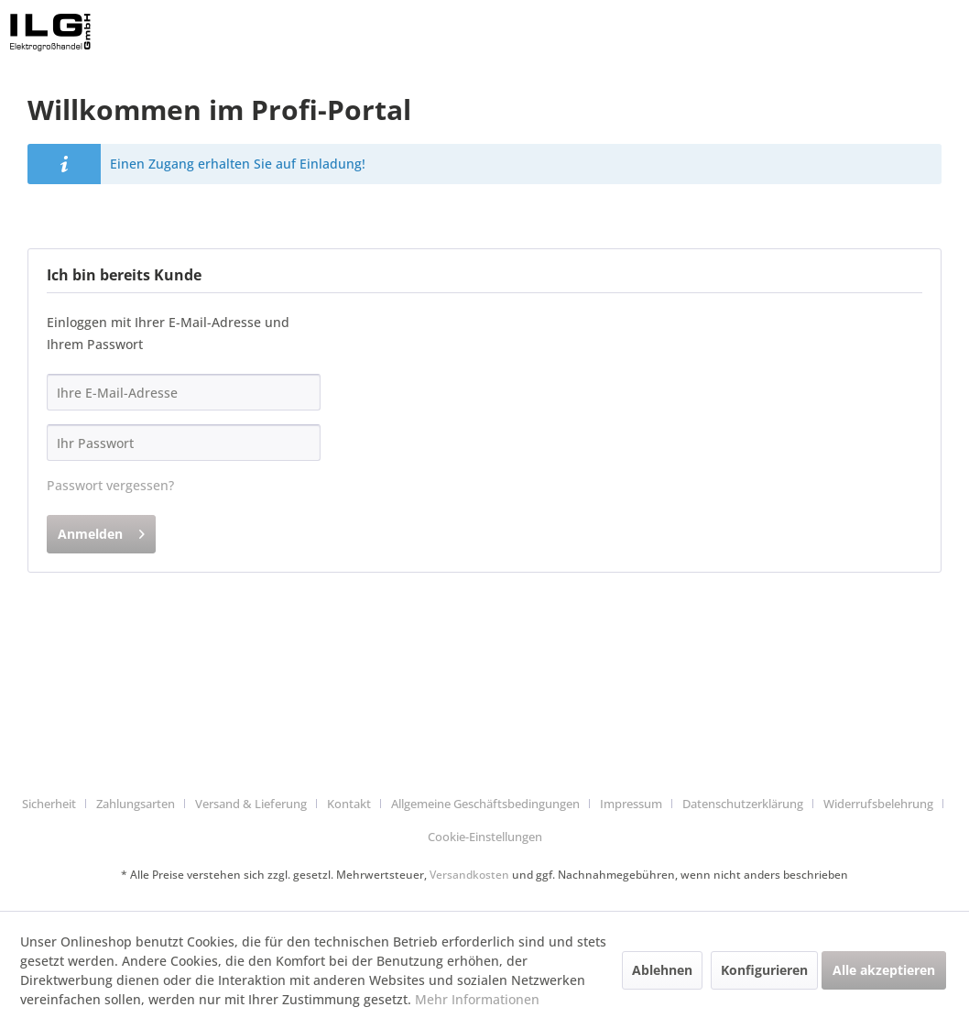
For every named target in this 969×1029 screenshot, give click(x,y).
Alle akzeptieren (884, 970)
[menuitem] (56, 804)
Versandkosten (469, 874)
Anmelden (101, 531)
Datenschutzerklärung (742, 803)
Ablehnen (662, 970)
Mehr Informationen (477, 999)
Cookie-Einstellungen (485, 836)
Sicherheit (49, 803)
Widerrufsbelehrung (878, 803)
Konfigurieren (764, 970)
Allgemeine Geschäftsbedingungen (485, 803)
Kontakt (349, 803)
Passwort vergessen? (110, 485)
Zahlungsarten (135, 803)
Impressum (631, 803)
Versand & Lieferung (251, 803)
